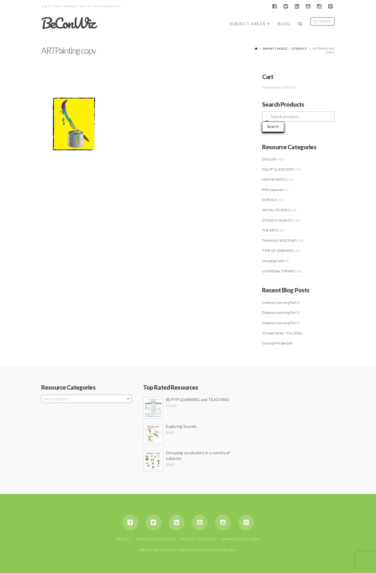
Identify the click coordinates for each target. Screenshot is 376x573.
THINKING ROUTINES (279, 240)
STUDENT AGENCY (277, 220)
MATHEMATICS (274, 179)
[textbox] (86, 399)
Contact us (112, 6)
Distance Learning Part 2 (280, 312)
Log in (46, 6)
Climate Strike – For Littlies (282, 333)
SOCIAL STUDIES (275, 210)
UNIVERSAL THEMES (278, 271)
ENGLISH (269, 159)
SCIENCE (269, 199)
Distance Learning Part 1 (280, 323)
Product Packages (198, 539)
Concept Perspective (277, 343)
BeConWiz (68, 23)
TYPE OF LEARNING (278, 250)
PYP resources (272, 189)
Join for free (90, 6)
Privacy (123, 539)
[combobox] (86, 399)
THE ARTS (270, 230)
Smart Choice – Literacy (285, 48)
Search (273, 126)
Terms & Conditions (155, 539)
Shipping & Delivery (240, 539)
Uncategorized (273, 261)
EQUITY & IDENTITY (278, 169)
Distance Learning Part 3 (280, 302)
